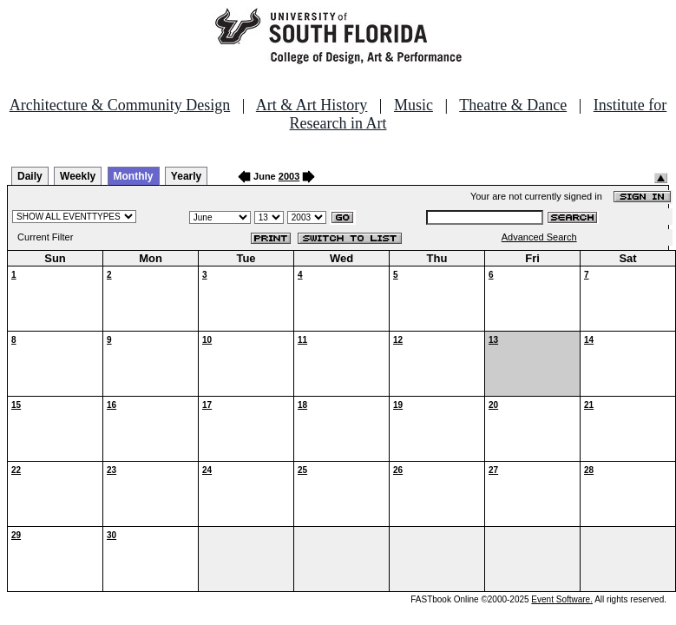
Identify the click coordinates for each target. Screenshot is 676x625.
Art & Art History (312, 105)
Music (413, 105)
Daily (30, 176)
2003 (289, 176)
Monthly (134, 176)
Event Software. (562, 599)
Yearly (186, 176)
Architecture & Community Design (120, 105)
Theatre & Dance (513, 105)
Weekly (77, 176)
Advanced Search (539, 237)
